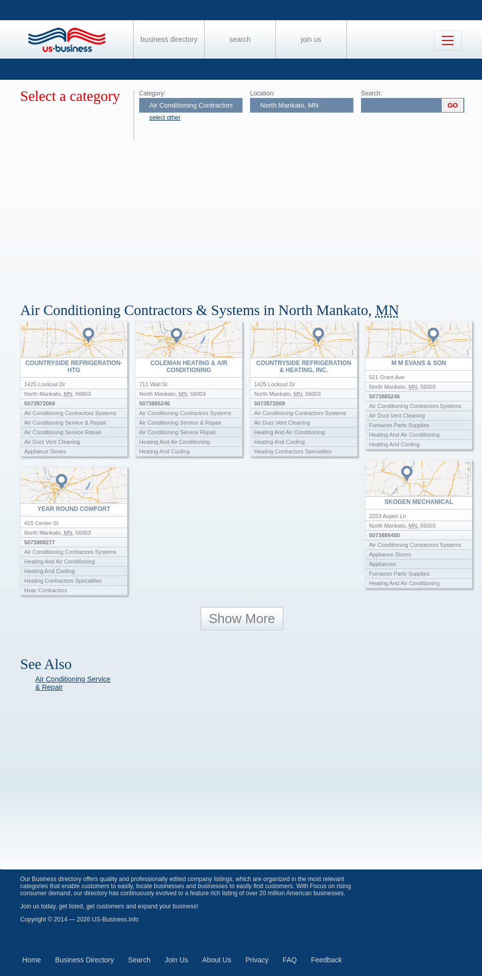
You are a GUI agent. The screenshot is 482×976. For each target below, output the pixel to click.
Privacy (257, 960)
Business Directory (169, 39)
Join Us (311, 39)
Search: (371, 93)
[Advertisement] (251, 216)
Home (31, 960)
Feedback (326, 960)
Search (240, 39)
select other (164, 117)
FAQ (290, 960)
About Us (216, 960)
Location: (262, 93)
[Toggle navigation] (448, 40)
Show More (242, 618)
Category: (152, 93)
